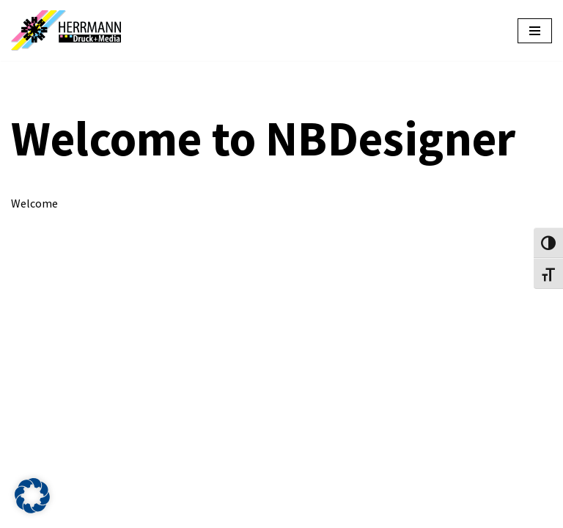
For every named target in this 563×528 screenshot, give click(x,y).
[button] (32, 495)
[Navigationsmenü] (535, 30)
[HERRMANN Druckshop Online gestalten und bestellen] (69, 30)
